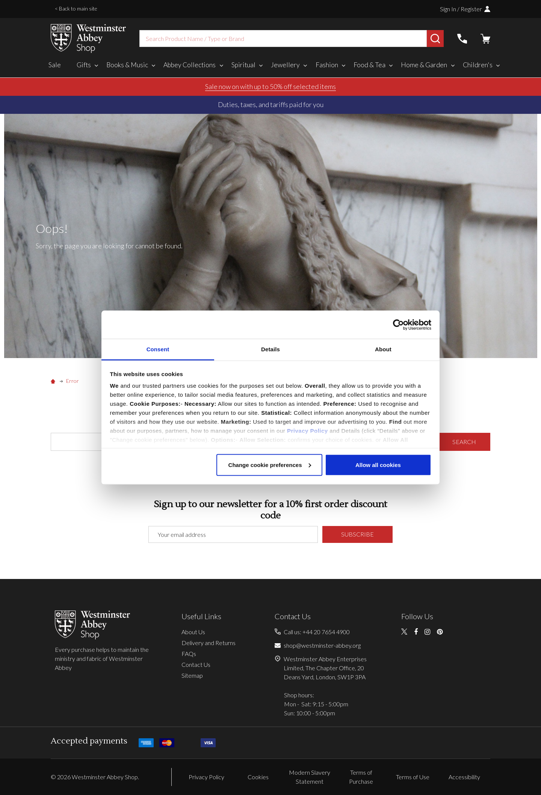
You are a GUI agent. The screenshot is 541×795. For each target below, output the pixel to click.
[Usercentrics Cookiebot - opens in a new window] (398, 324)
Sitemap (192, 675)
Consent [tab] (158, 349)
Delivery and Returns (208, 642)
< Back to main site (76, 8)
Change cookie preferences (269, 464)
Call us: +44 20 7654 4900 (317, 631)
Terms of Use (412, 776)
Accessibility (464, 776)
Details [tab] (270, 349)
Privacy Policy (307, 431)
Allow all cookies (378, 464)
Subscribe (357, 534)
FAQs (188, 653)
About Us (193, 631)
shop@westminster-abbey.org (322, 645)
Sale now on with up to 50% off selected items (270, 86)
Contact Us (195, 664)
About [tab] (383, 349)
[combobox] (283, 38)
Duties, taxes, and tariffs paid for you (270, 104)
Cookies (258, 776)
